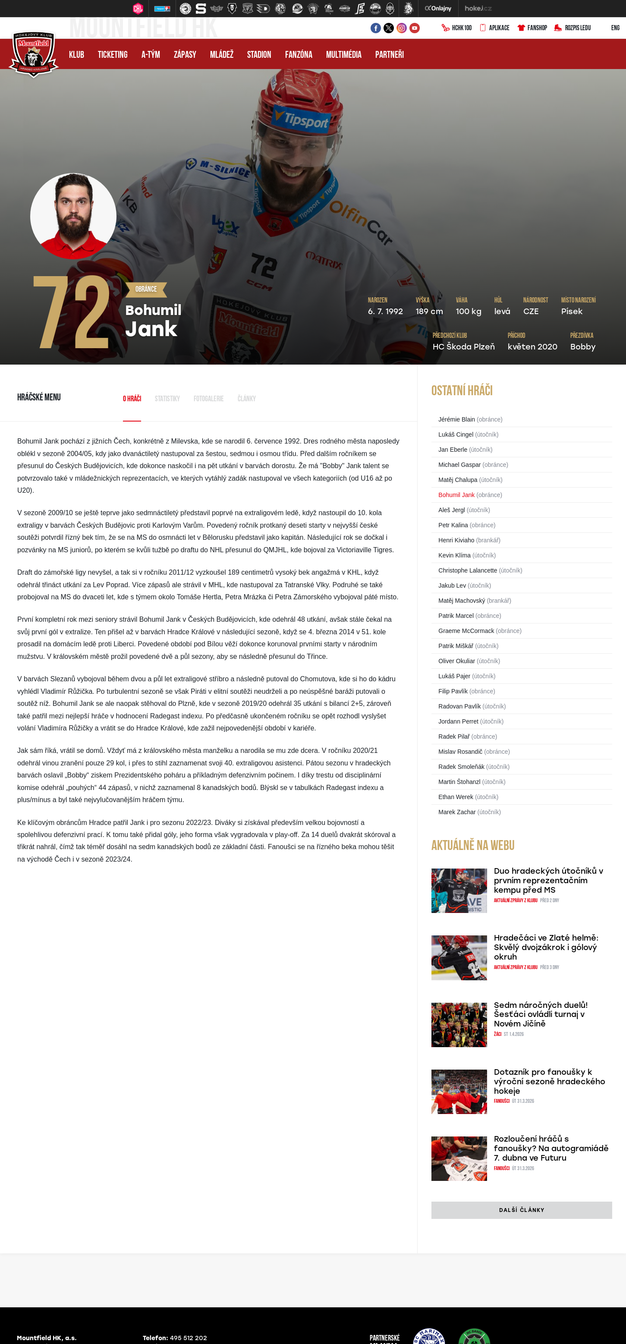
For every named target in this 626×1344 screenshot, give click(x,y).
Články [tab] (247, 399)
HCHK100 (456, 28)
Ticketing (113, 55)
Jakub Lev (452, 585)
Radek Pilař (453, 736)
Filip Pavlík (453, 691)
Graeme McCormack (466, 630)
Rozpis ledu (572, 28)
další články (521, 1210)
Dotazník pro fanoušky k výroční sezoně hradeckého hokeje (549, 1081)
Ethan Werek (455, 796)
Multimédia (344, 55)
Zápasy (185, 55)
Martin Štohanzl (459, 781)
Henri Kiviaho (456, 540)
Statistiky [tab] (167, 399)
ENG (609, 28)
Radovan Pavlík (459, 706)
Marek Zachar (456, 812)
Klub (76, 55)
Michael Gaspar (459, 464)
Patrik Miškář (455, 645)
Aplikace (494, 28)
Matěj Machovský (461, 600)
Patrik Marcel (456, 615)
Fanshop (531, 28)
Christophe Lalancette (467, 570)
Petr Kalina (453, 525)
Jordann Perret (458, 721)
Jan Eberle (452, 449)
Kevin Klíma (454, 555)
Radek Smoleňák (461, 766)
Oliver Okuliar (456, 661)
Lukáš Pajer (454, 676)
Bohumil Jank (456, 494)
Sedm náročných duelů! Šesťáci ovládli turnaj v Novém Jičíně (541, 1015)
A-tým (151, 55)
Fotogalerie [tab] (209, 399)
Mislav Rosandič (460, 751)
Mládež (221, 55)
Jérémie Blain (456, 419)
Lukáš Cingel (455, 434)
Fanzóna (298, 55)
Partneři (389, 55)
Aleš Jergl (451, 510)
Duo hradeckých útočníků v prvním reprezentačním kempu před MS (548, 880)
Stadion (259, 55)
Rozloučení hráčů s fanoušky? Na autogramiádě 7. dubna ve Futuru (551, 1148)
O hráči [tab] (132, 399)
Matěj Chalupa (457, 479)
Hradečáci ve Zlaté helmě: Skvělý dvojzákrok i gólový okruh (546, 947)
